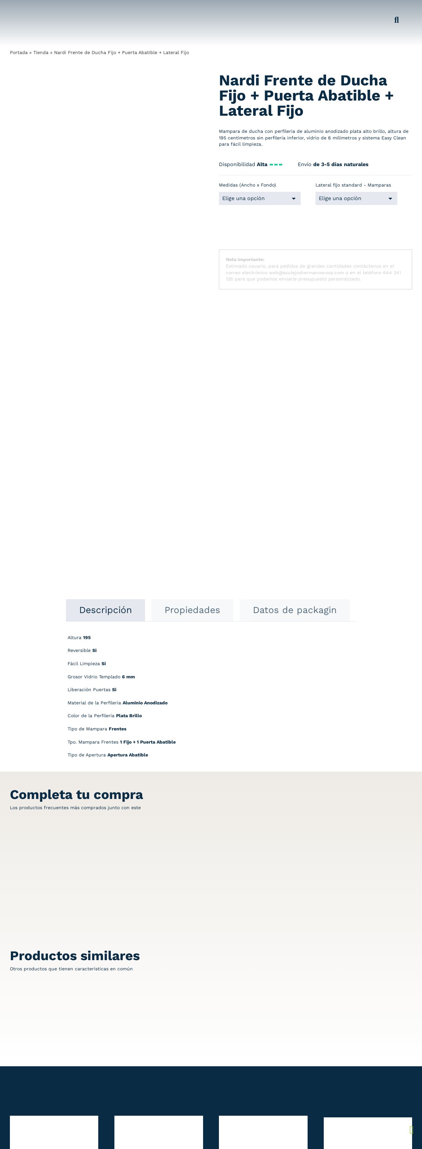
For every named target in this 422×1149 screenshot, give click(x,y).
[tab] (105, 323)
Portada (19, 52)
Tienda (40, 52)
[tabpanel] (211, 412)
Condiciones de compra (372, 1039)
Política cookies (362, 1026)
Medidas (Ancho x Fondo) (247, 185)
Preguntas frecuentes (369, 1033)
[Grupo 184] (23, 9)
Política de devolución (370, 1013)
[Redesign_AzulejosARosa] (43, 1000)
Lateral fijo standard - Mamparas (353, 185)
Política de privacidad (369, 1007)
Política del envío (364, 1020)
